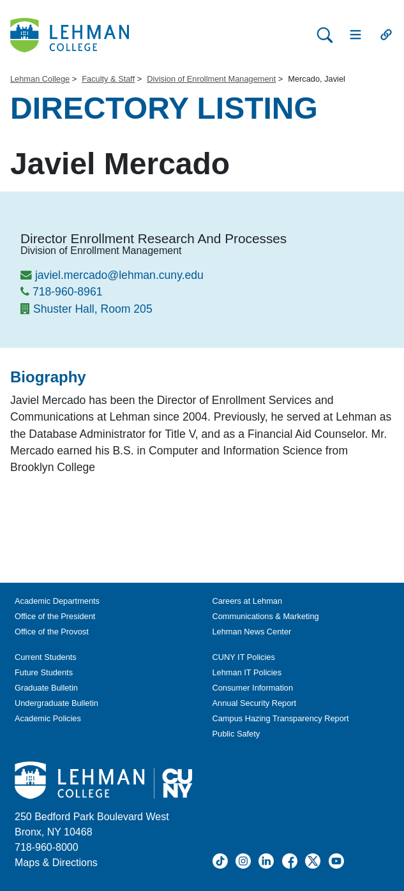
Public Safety (236, 733)
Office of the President (55, 616)
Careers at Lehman (248, 601)
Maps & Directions (56, 862)
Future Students (44, 672)
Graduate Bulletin (46, 688)
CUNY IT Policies (244, 657)
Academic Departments (57, 601)
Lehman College (40, 79)
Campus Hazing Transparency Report (281, 718)
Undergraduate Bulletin (56, 703)
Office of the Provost (52, 631)
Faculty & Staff (108, 79)
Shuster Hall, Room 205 (93, 309)
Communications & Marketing (266, 616)
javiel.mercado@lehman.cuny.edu (119, 275)
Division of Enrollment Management (211, 79)
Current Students (46, 657)
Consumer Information (253, 688)
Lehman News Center (252, 631)
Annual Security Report (255, 703)
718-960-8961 (68, 291)
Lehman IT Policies (247, 672)
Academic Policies (48, 718)
